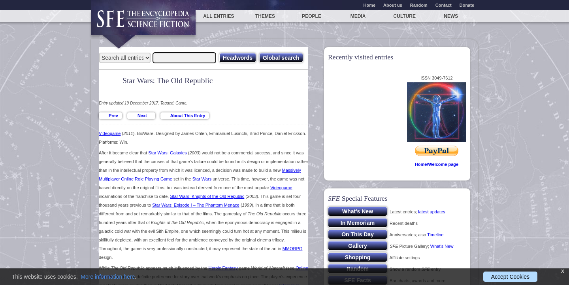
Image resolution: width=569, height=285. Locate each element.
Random (419, 5)
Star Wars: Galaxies (167, 152)
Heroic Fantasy (223, 268)
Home (370, 5)
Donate (467, 5)
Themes (265, 16)
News (451, 16)
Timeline (435, 234)
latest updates (431, 211)
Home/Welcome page (436, 164)
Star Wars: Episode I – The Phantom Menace (195, 205)
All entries (218, 16)
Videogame (110, 133)
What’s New (441, 246)
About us (392, 5)
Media (358, 16)
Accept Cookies (510, 277)
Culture (405, 16)
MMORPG (293, 248)
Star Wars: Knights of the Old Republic (207, 196)
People (311, 16)
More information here (108, 277)
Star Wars (202, 179)
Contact (443, 5)
